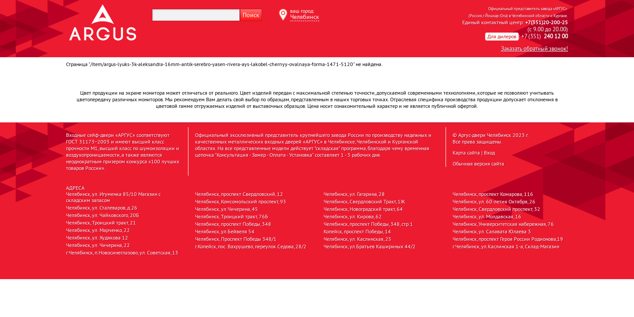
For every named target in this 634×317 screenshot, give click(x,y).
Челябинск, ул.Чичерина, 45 (226, 209)
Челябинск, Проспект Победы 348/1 (235, 239)
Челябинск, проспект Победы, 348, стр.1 (368, 224)
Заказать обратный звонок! (534, 48)
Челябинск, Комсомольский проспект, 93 (240, 202)
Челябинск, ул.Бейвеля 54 (224, 232)
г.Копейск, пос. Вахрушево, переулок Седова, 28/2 (250, 246)
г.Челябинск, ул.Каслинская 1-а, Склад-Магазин (506, 246)
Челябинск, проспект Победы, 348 (233, 224)
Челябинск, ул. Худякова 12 (97, 238)
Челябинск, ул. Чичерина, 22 (98, 245)
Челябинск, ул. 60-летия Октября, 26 (494, 202)
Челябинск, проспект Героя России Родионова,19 (508, 239)
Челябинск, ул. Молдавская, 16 (487, 217)
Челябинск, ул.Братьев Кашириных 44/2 (370, 246)
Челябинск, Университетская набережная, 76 (503, 224)
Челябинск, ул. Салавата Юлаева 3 (492, 232)
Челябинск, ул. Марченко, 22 (98, 230)
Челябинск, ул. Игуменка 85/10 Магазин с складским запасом (113, 197)
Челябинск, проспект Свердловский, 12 (239, 194)
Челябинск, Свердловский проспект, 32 (496, 209)
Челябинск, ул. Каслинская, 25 (357, 239)
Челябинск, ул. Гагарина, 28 (354, 194)
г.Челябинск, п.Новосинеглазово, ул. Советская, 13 (122, 253)
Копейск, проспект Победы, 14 (357, 232)
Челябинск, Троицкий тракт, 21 (101, 223)
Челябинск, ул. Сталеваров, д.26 (101, 208)
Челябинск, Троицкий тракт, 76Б (231, 217)
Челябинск (304, 17)
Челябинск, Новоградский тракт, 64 (363, 209)
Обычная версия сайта (478, 163)
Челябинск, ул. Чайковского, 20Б (102, 215)
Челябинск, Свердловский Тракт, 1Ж (364, 202)
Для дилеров (501, 36)
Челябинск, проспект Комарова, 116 (493, 194)
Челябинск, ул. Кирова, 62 (353, 217)
